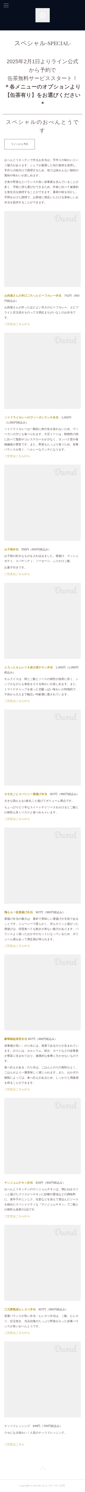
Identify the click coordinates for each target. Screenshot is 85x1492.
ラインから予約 (19, 144)
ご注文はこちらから (17, 324)
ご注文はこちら (14, 1444)
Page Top (42, 1469)
